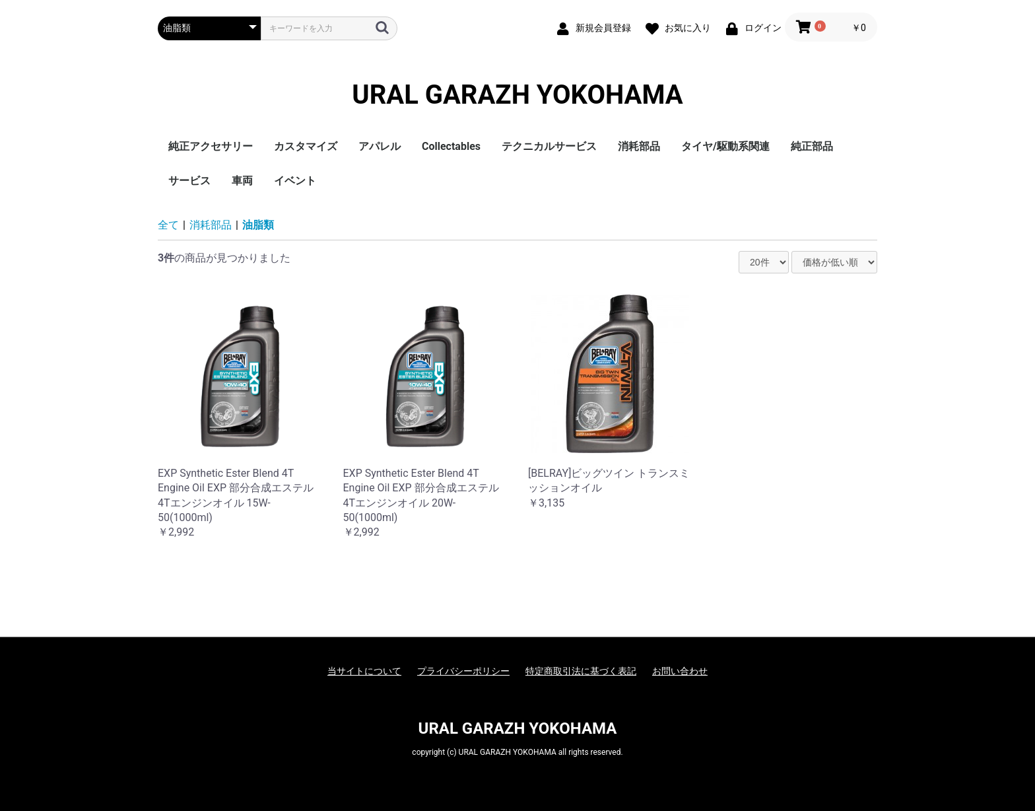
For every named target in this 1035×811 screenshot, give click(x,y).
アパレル (379, 146)
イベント (295, 180)
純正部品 (812, 146)
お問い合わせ (680, 671)
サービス (189, 180)
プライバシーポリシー (463, 671)
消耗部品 (639, 146)
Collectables (451, 146)
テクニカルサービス (549, 146)
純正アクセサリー (210, 146)
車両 (242, 180)
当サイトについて (364, 671)
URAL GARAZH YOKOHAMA (517, 95)
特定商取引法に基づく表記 (580, 671)
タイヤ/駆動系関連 (725, 146)
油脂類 (258, 225)
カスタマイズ (305, 146)
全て (168, 225)
